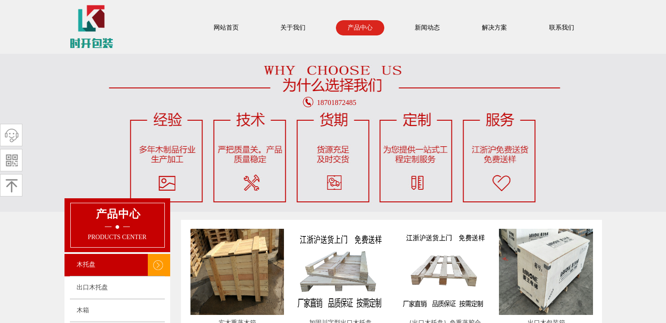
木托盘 (86, 264)
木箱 (83, 310)
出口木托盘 (92, 287)
